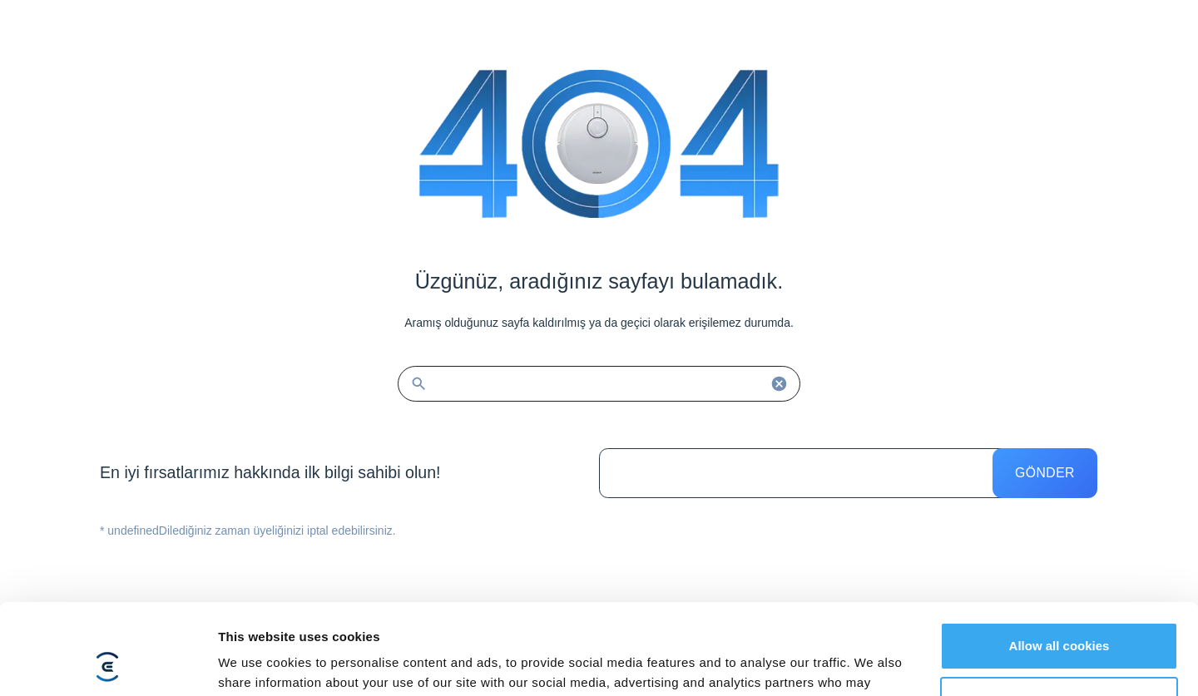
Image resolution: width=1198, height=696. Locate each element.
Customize (1059, 615)
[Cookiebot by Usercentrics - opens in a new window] (108, 663)
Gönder (1045, 473)
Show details (256, 663)
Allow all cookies (1059, 561)
